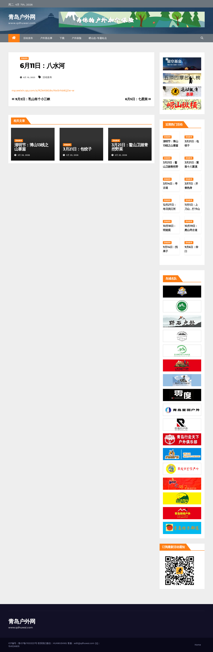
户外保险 (76, 38)
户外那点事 (46, 38)
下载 (62, 38)
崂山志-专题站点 (98, 38)
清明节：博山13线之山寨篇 (31, 146)
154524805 (13, 646)
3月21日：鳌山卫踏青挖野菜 (129, 146)
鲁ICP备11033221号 (27, 643)
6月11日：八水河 (42, 66)
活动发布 (28, 38)
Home (198, 645)
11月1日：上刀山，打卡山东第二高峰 (192, 209)
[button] (202, 38)
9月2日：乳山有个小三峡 (31, 99)
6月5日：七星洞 (138, 99)
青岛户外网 (21, 16)
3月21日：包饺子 (77, 149)
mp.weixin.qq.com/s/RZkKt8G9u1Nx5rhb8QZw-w (43, 90)
